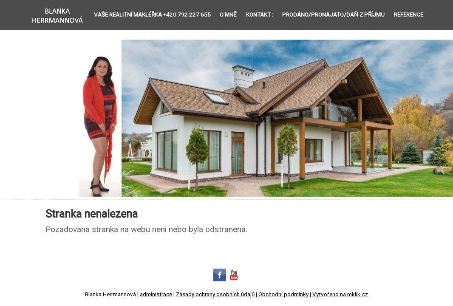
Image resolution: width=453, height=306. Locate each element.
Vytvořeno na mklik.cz (340, 294)
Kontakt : (259, 14)
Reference (408, 14)
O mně (228, 14)
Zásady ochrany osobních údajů (215, 294)
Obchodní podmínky (283, 294)
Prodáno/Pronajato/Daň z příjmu (333, 14)
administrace (156, 294)
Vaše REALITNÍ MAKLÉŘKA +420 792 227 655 (152, 14)
